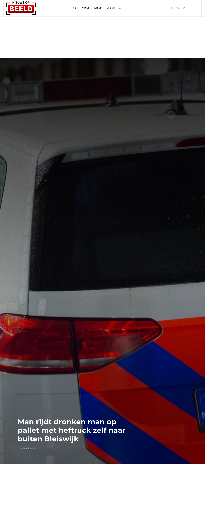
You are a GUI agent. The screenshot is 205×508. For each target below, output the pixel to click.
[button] (120, 8)
